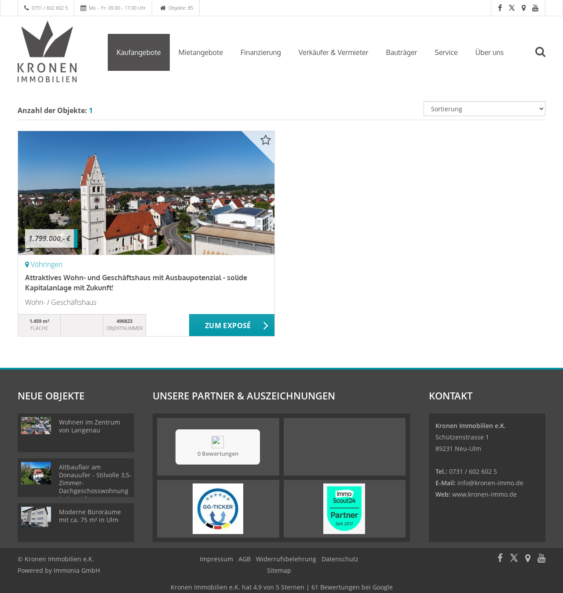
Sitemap (279, 570)
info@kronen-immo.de (490, 483)
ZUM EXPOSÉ (228, 325)
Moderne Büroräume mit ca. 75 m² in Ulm (90, 516)
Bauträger (401, 52)
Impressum (216, 559)
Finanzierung (261, 52)
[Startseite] (56, 51)
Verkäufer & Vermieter (334, 52)
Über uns (489, 52)
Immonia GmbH (77, 570)
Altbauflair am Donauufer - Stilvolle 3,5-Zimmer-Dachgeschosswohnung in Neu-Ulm (95, 483)
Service (446, 52)
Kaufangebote (139, 52)
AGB (244, 559)
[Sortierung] (485, 108)
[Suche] (544, 58)
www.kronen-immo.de (484, 494)
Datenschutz (340, 559)
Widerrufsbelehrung (286, 559)
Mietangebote (201, 52)
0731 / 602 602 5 (50, 7)
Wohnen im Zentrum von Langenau (89, 426)
